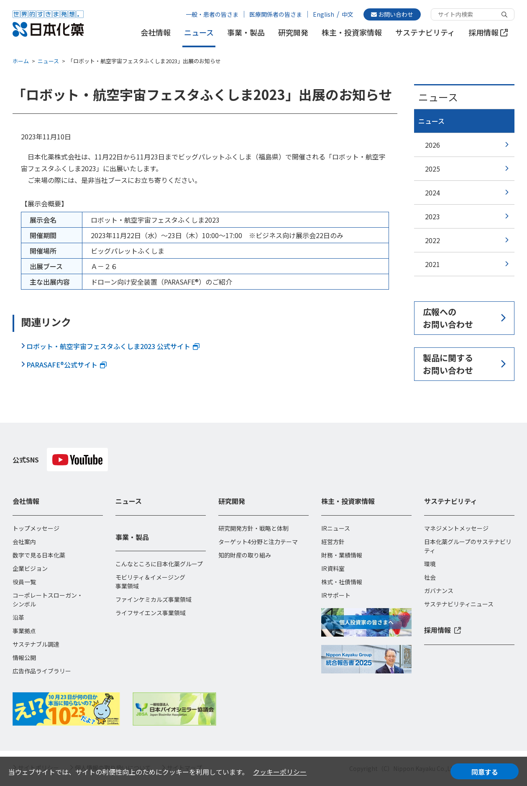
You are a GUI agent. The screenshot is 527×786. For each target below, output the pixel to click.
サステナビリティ (425, 32)
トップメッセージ (36, 528)
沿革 (18, 617)
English (323, 14)
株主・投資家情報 (352, 32)
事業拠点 (24, 631)
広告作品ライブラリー (42, 671)
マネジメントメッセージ (456, 528)
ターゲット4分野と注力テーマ (258, 541)
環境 (430, 564)
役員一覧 (24, 582)
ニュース (199, 32)
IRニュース (335, 528)
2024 (432, 193)
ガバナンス (438, 590)
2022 (432, 240)
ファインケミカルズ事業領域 (153, 599)
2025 (432, 169)
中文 (347, 14)
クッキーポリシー (280, 772)
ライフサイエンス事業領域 (150, 613)
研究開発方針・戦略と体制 (253, 528)
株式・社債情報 (341, 582)
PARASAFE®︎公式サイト (66, 365)
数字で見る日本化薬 (39, 555)
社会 (430, 577)
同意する (484, 772)
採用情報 (488, 32)
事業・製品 (246, 32)
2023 (432, 216)
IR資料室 (333, 568)
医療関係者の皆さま (275, 14)
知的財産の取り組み (244, 555)
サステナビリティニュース (459, 604)
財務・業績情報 (341, 555)
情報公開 (24, 657)
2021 (432, 264)
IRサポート (335, 595)
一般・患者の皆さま (212, 14)
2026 (432, 145)
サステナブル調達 (36, 644)
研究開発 (293, 32)
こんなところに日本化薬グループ (159, 564)
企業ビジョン (30, 568)
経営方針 (333, 541)
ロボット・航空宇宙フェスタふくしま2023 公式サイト (113, 346)
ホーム (21, 61)
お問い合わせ (392, 14)
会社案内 (24, 541)
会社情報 (156, 32)
